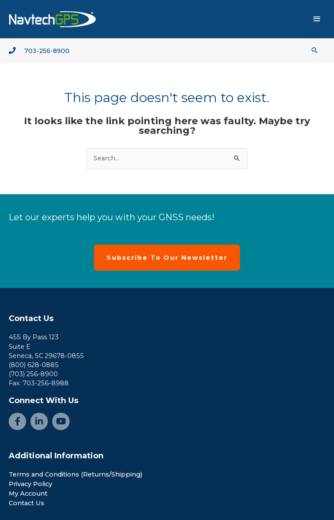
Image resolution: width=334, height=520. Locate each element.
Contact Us (31, 318)
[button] (315, 50)
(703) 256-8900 (33, 374)
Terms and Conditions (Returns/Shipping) (76, 474)
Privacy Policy (30, 484)
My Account (28, 493)
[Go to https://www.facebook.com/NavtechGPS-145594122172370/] (17, 421)
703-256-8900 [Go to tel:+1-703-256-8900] (47, 51)
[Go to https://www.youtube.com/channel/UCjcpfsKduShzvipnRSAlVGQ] (61, 421)
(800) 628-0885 (34, 365)
